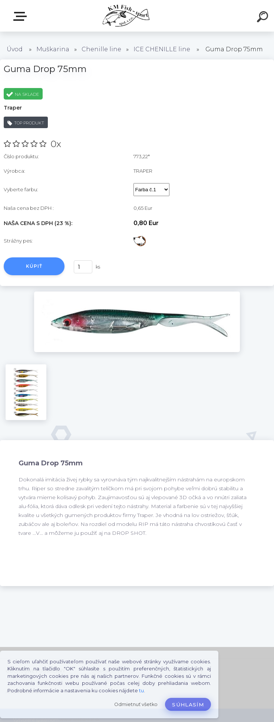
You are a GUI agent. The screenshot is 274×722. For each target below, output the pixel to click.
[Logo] (126, 15)
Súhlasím (188, 705)
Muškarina (52, 49)
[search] (263, 17)
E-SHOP (21, 16)
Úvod (15, 49)
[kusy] (83, 266)
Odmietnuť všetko (136, 704)
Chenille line (101, 49)
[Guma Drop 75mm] (137, 294)
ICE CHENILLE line (161, 49)
